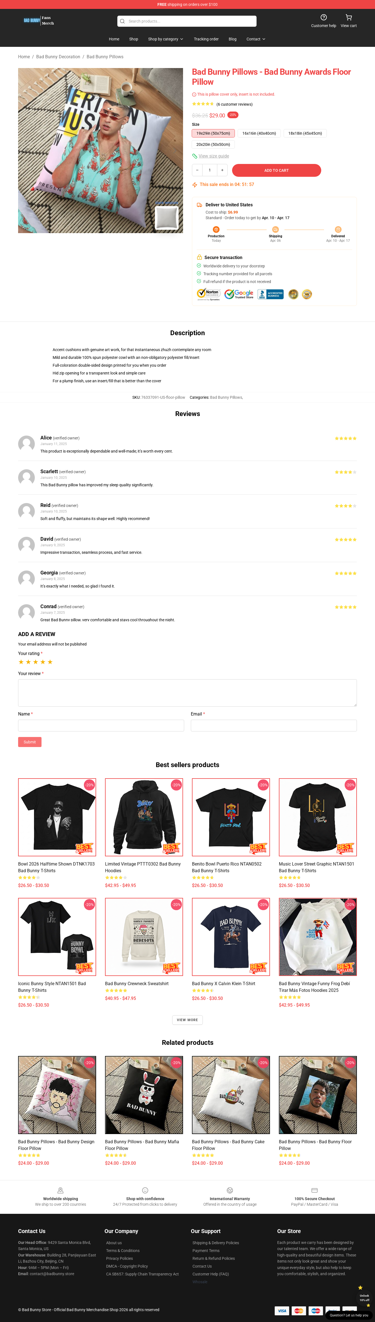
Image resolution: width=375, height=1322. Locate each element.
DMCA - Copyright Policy (127, 1266)
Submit (30, 742)
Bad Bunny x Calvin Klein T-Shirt (223, 983)
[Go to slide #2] (115, 246)
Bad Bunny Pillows (105, 56)
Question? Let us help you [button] (349, 1315)
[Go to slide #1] (86, 246)
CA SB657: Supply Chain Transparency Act (142, 1274)
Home (24, 56)
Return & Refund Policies (214, 1258)
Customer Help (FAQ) (211, 1274)
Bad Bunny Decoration (58, 56)
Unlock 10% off (364, 1298)
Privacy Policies (119, 1258)
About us (114, 1243)
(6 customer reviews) (234, 104)
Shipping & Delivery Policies (216, 1243)
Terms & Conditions (123, 1250)
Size (195, 124)
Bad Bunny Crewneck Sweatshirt (137, 983)
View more (187, 1020)
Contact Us (202, 1266)
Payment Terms (206, 1250)
